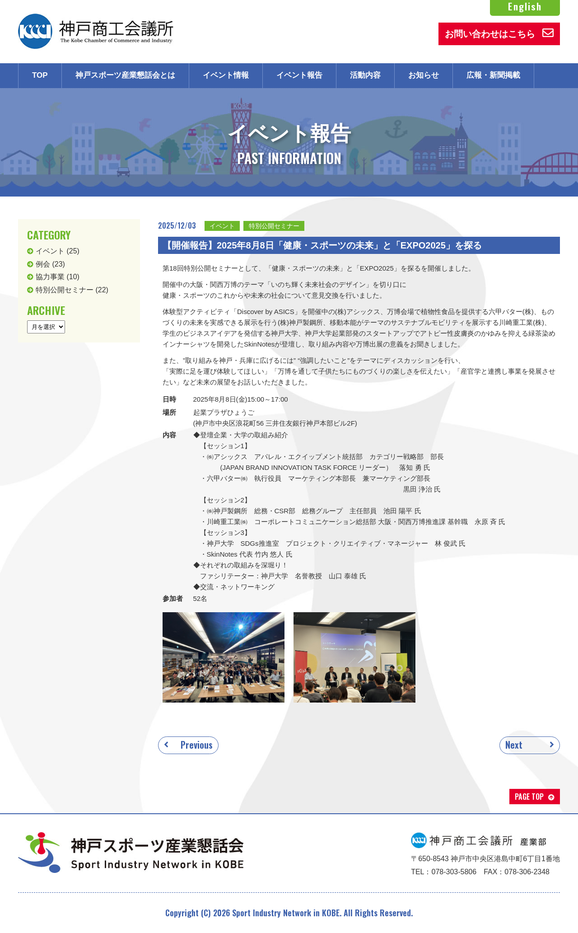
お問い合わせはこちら (499, 33)
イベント (222, 226)
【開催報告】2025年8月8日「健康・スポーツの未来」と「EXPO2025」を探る (322, 245)
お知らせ (423, 75)
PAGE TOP (529, 796)
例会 (43, 264)
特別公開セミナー (274, 226)
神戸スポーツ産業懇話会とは (125, 75)
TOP (40, 75)
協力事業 (50, 277)
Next (513, 744)
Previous (197, 744)
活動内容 (365, 75)
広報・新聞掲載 (493, 75)
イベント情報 (226, 75)
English (525, 6)
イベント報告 (299, 75)
